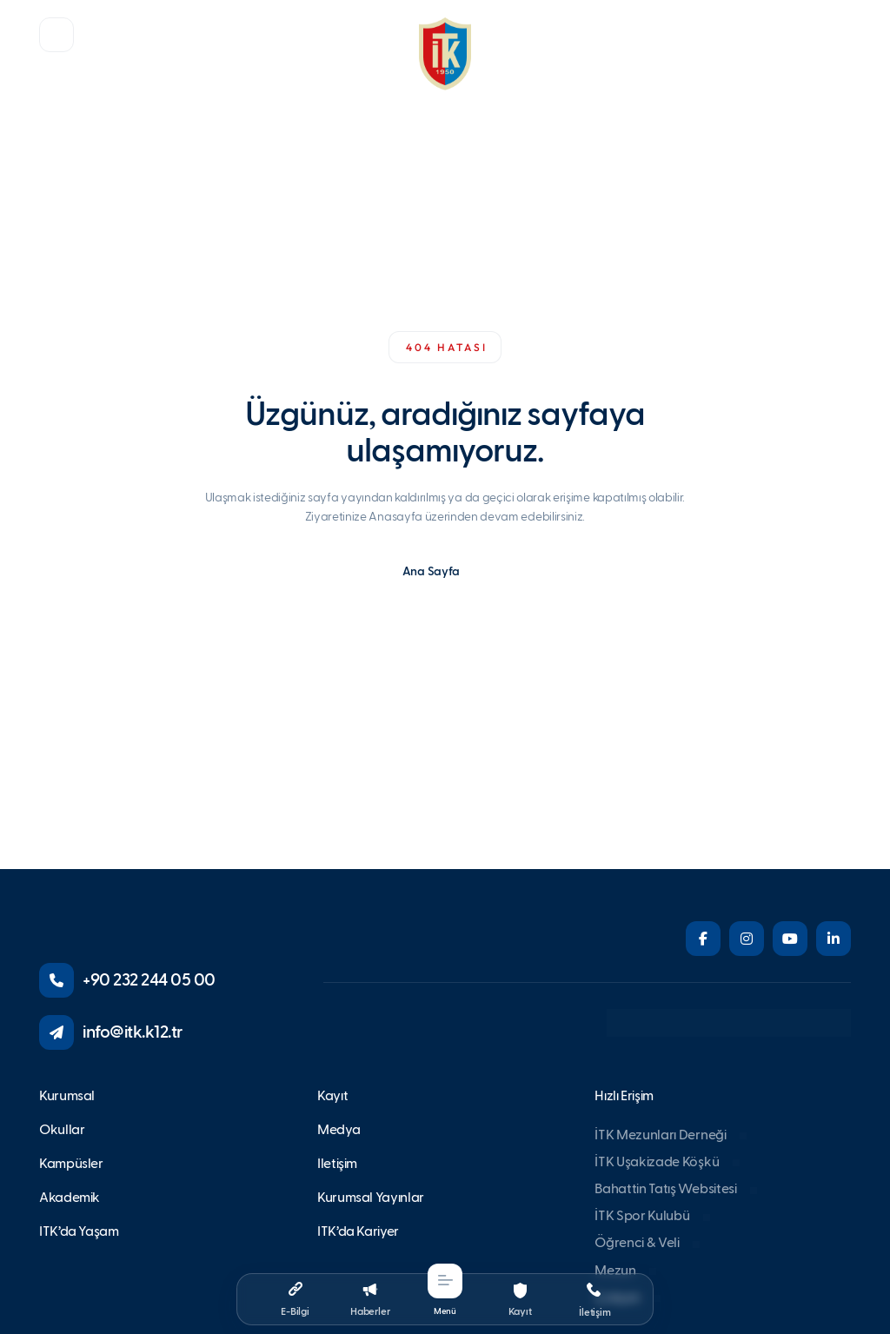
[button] (56, 34)
